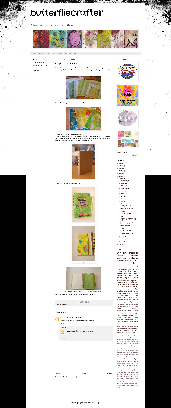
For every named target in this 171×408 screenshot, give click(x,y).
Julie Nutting (127, 290)
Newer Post (59, 374)
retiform (131, 306)
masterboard (134, 301)
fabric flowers (127, 352)
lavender (124, 359)
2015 (120, 176)
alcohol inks (133, 297)
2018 (120, 168)
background (120, 299)
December (124, 181)
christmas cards (122, 292)
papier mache (120, 367)
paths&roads (128, 367)
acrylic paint (123, 335)
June (122, 196)
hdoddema (84, 403)
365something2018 (70, 53)
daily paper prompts (128, 284)
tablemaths (129, 379)
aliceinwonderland (130, 335)
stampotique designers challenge (125, 302)
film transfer (127, 354)
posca (122, 295)
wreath (136, 385)
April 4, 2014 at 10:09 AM (74, 318)
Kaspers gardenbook (126, 230)
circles (118, 343)
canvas (130, 288)
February (123, 239)
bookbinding (63, 304)
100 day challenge (56, 53)
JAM (118, 270)
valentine (119, 332)
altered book (120, 337)
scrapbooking (120, 376)
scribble (126, 376)
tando (136, 379)
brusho (136, 290)
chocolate (135, 341)
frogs (131, 354)
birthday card (127, 299)
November (124, 183)
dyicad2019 (126, 350)
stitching (125, 379)
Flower (122, 228)
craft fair (124, 345)
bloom (128, 339)
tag (133, 379)
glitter (118, 356)
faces (136, 293)
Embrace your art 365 (129, 270)
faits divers (135, 352)
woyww (120, 255)
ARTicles (135, 264)
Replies (64, 327)
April (122, 201)
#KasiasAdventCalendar (128, 286)
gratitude (123, 356)
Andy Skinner (120, 334)
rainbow (133, 372)
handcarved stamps (127, 315)
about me (40, 53)
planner (121, 369)
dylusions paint (134, 350)
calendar (119, 271)
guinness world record (132, 356)
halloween (119, 358)
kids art (135, 292)
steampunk (124, 328)
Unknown (63, 318)
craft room (135, 312)
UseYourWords (131, 334)
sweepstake (131, 328)
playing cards (134, 369)
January (123, 241)
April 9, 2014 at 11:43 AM (85, 331)
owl (118, 306)
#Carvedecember (121, 310)
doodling (129, 292)
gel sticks (127, 271)
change (122, 211)
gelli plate (135, 354)
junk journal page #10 (126, 225)
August (123, 191)
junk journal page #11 (126, 223)
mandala (119, 301)
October (123, 186)
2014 (120, 178)
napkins (131, 321)
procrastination (128, 295)
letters (133, 359)
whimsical (131, 383)
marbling (128, 301)
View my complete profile (40, 65)
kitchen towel (120, 319)
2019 (120, 166)
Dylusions (120, 275)
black (125, 339)
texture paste (134, 330)
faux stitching (120, 354)
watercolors (135, 308)
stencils (129, 293)
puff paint (128, 372)
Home (33, 53)
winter (136, 383)
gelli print (135, 268)
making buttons (134, 361)
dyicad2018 (119, 350)
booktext (132, 339)
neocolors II (134, 363)
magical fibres (126, 361)
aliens (136, 335)
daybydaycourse (129, 346)
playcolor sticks (127, 369)
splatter (132, 378)
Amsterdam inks (134, 332)
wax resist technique (122, 383)
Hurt (121, 203)
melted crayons (126, 363)
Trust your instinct (125, 213)
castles (131, 341)
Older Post (109, 374)
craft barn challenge (127, 258)
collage (119, 266)
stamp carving (134, 326)
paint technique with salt (131, 323)
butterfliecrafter (66, 13)
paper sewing (121, 324)
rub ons (135, 374)
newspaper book (121, 365)
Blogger (98, 403)
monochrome (124, 321)
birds (122, 339)
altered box (127, 337)
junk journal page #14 (126, 208)
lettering (129, 359)
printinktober (120, 370)
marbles (119, 363)
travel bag (122, 381)
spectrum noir (125, 326)
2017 (120, 171)
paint (121, 306)
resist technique (127, 374)
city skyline (124, 343)
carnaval (127, 341)
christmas (122, 304)
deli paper (126, 313)
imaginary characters (127, 358)
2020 (120, 163)
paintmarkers (135, 365)
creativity (136, 345)
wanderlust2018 (121, 297)
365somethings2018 (124, 260)
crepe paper (120, 346)
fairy (132, 352)
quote (130, 275)
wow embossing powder (128, 385)
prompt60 (123, 372)
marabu (124, 301)
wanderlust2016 (126, 281)
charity (130, 312)
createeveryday (129, 345)
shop (47, 53)
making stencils (121, 293)
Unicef (126, 334)
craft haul (128, 304)
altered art (125, 312)
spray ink (135, 295)
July (122, 193)
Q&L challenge (129, 262)
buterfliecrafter (70, 331)
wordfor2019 (120, 385)
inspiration (135, 358)
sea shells (131, 376)
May (122, 198)
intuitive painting (126, 317)
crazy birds (120, 313)
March (123, 236)
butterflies (133, 255)
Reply (62, 323)
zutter (118, 387)
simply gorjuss (125, 378)
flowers (126, 275)
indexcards (135, 299)
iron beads (135, 317)
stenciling (127, 268)
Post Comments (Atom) (70, 377)
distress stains (134, 313)
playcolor (125, 306)
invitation (119, 359)
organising (128, 365)
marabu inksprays (129, 319)
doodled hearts (129, 348)
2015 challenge (126, 332)
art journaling (133, 273)
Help (121, 216)
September (124, 188)
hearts (118, 295)
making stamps (129, 282)
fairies (118, 315)
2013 (120, 244)
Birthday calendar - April (127, 233)
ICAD (133, 293)
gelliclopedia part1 (125, 206)
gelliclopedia (134, 304)
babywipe (132, 337)
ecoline (122, 352)
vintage (119, 290)
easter (118, 352)
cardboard (121, 341)
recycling (128, 324)
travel (118, 381)
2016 (120, 173)
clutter (130, 343)
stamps (119, 328)
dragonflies (135, 348)
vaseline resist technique (132, 381)
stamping (135, 288)
